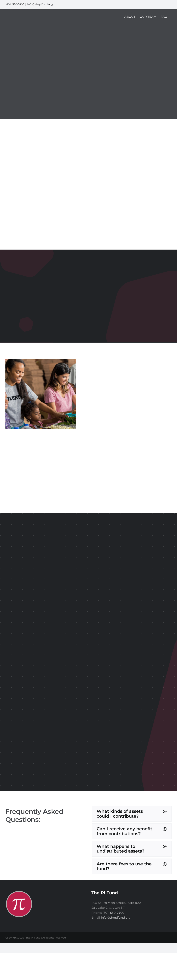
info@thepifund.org (40, 4)
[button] (131, 813)
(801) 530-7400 (113, 912)
